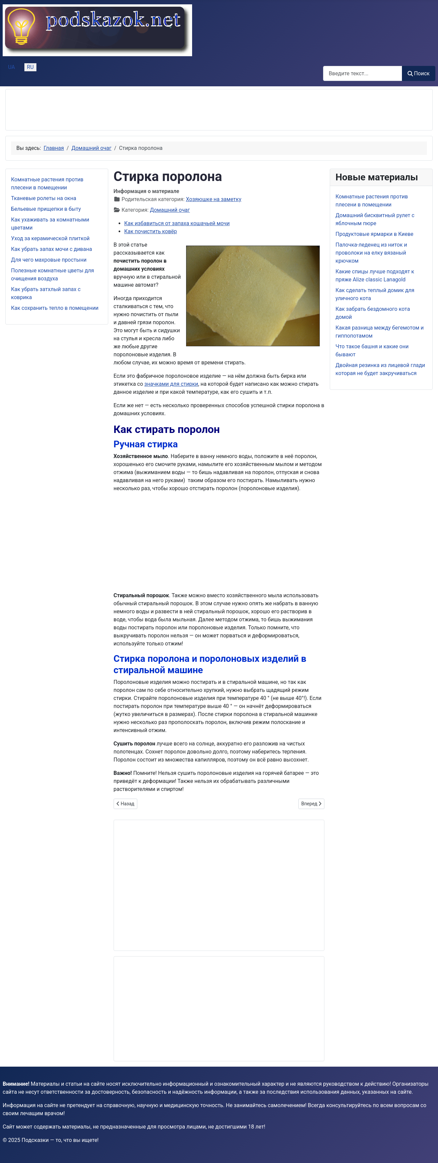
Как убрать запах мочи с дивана (51, 249)
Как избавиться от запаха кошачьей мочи (177, 223)
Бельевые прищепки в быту (46, 209)
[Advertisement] (132, 110)
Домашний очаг (170, 210)
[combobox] (362, 73)
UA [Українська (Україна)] (11, 67)
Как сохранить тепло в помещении (55, 308)
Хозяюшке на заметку (213, 199)
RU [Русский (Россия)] (30, 67)
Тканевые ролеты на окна (43, 198)
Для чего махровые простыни (49, 260)
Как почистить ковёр (150, 231)
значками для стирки (171, 384)
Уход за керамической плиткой (50, 238)
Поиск (419, 73)
